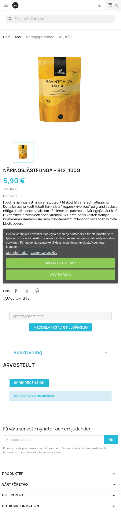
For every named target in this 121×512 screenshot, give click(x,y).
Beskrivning (60, 352)
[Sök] (60, 19)
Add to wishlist (16, 298)
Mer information (17, 252)
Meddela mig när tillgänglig (61, 327)
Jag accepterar (60, 263)
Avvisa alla (60, 274)
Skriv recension (29, 382)
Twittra (26, 291)
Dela (15, 291)
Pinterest (37, 291)
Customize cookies (44, 252)
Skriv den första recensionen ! (35, 396)
